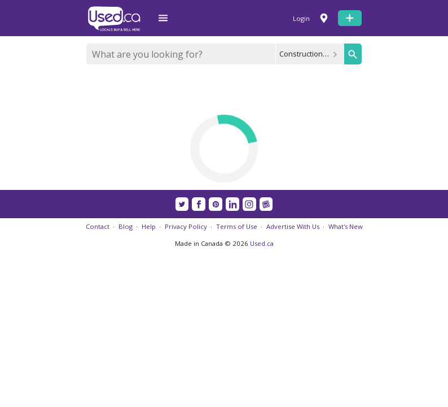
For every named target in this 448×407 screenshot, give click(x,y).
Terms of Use (236, 226)
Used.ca (262, 243)
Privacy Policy (186, 226)
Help (149, 226)
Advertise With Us (292, 226)
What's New (345, 226)
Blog (125, 226)
